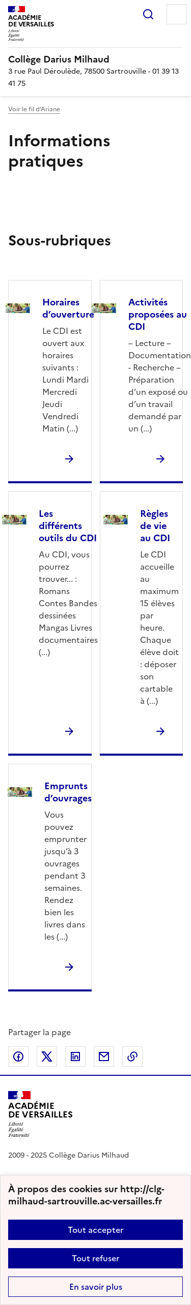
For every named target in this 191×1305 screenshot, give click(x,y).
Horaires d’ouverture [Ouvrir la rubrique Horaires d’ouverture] (68, 308)
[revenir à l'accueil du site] (95, 59)
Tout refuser (95, 1258)
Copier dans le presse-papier (132, 1056)
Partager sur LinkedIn (75, 1056)
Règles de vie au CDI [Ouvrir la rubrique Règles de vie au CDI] (155, 526)
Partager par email (104, 1056)
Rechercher (148, 14)
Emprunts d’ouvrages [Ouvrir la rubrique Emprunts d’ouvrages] (68, 792)
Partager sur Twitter (47, 1056)
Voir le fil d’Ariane (34, 109)
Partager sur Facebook (18, 1056)
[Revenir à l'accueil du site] (40, 1114)
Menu (177, 14)
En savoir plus (95, 1287)
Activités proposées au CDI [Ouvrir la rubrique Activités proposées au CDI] (157, 314)
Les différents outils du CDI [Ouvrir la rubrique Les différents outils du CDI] (68, 526)
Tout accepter (95, 1230)
